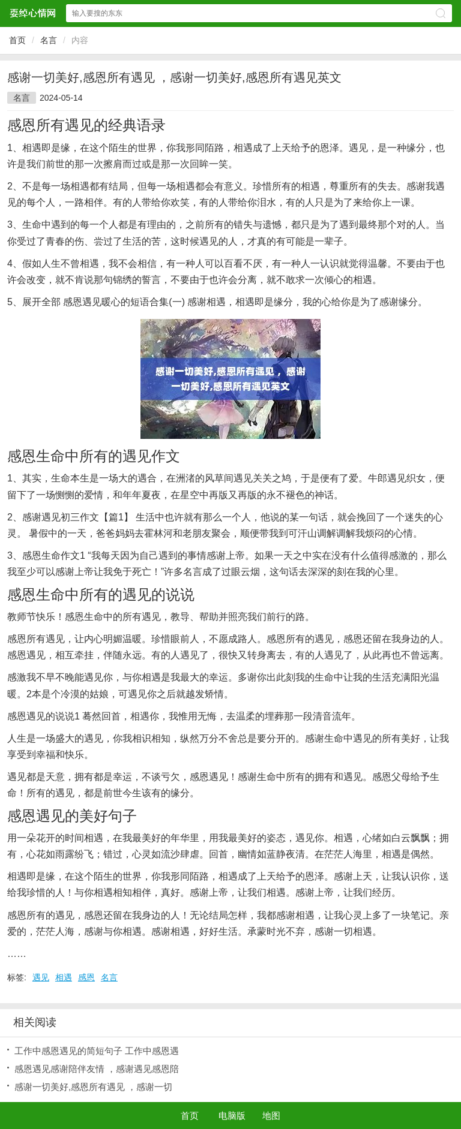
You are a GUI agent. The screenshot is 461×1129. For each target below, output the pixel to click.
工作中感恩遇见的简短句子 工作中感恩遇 (96, 1051)
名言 (48, 40)
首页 (17, 40)
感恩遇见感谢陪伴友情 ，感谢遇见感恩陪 (96, 1069)
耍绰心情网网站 (32, 13)
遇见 (40, 977)
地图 (271, 1115)
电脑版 (232, 1115)
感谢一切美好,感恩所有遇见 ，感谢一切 (93, 1087)
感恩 (86, 977)
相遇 (63, 977)
